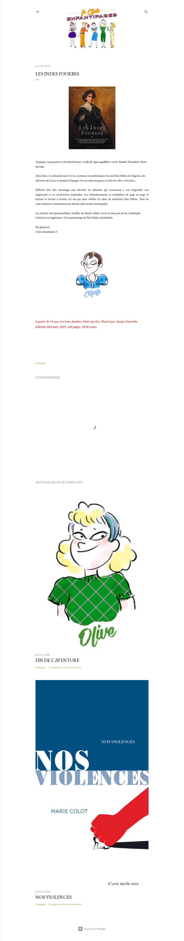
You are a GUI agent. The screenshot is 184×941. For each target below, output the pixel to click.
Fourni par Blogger (92, 929)
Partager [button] (41, 363)
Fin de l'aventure (57, 660)
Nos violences (54, 897)
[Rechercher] (146, 11)
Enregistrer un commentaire (65, 667)
